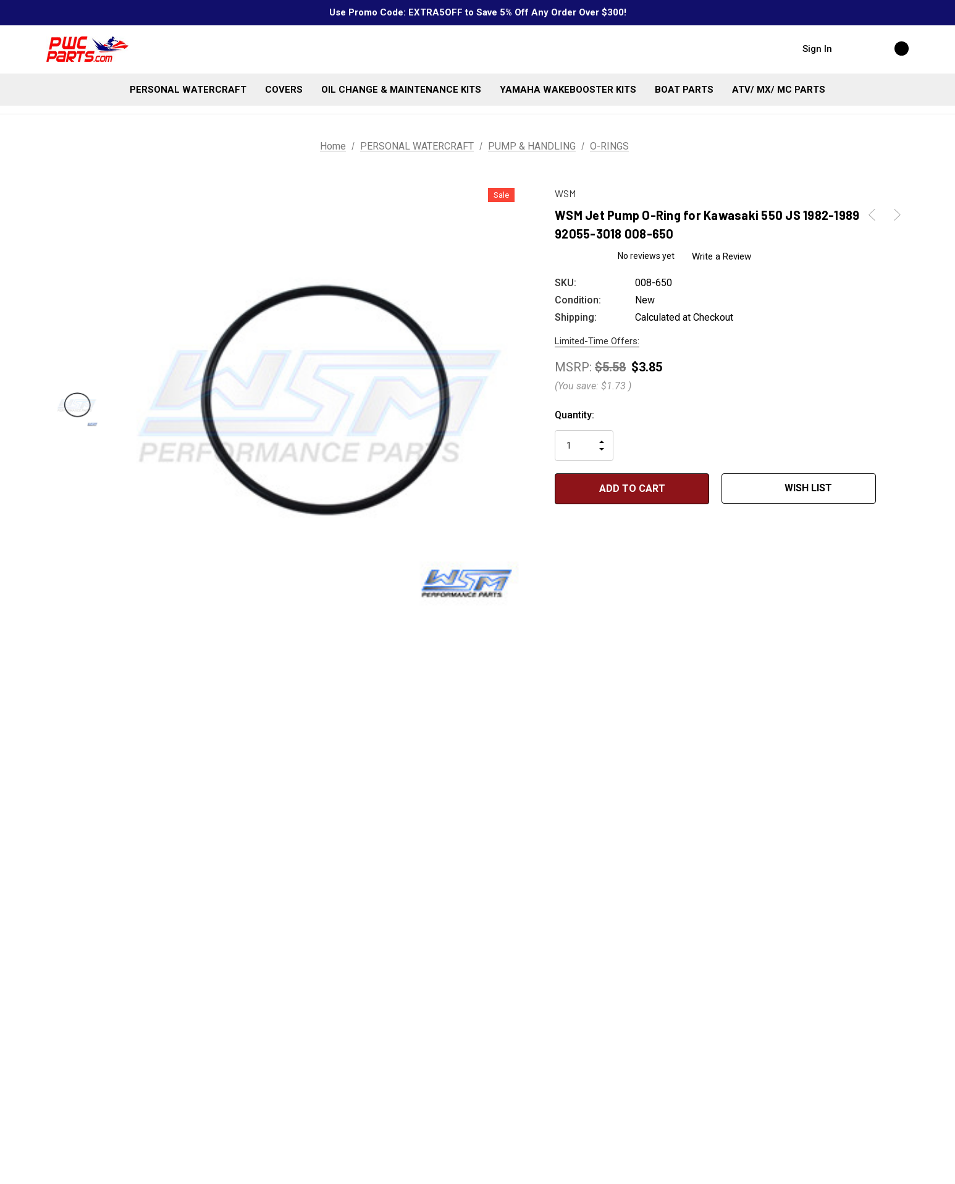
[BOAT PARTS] (684, 90)
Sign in (817, 48)
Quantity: (574, 415)
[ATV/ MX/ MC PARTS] (779, 90)
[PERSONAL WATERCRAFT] (188, 90)
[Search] (853, 48)
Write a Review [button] (722, 256)
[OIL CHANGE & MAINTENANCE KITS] (401, 90)
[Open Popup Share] (894, 488)
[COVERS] (284, 90)
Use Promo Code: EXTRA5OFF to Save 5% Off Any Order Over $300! (477, 12)
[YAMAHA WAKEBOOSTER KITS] (568, 90)
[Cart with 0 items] (888, 48)
